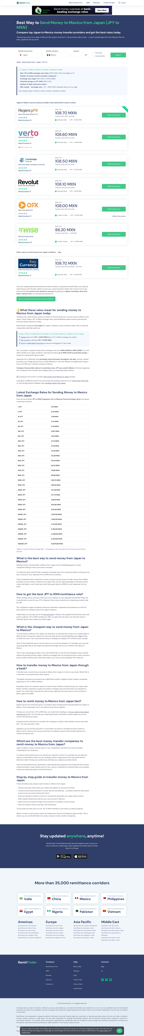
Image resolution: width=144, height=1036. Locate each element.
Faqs (75, 975)
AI (101, 971)
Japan (38, 62)
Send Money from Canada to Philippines (29, 937)
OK (119, 1031)
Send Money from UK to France (54, 930)
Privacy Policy (103, 1031)
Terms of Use (78, 980)
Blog (102, 966)
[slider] (22, 117)
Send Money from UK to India (54, 926)
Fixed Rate (98, 53)
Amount (76, 51)
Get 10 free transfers (120, 216)
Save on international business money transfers (36, 299)
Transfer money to (52, 51)
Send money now (113, 115)
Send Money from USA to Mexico (27, 926)
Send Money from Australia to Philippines (85, 926)
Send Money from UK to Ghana (54, 933)
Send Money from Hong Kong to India (84, 933)
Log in (122, 3)
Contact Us (49, 984)
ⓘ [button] (30, 86)
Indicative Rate (100, 56)
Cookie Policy (26, 1032)
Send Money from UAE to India (110, 926)
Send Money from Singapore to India (84, 935)
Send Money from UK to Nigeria (55, 928)
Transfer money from (25, 51)
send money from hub (80, 381)
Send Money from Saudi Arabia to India (112, 930)
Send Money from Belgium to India (55, 937)
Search (118, 55)
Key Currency (26, 340)
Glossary (76, 971)
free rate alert (48, 614)
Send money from (75, 3)
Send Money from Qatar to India (110, 940)
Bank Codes (77, 966)
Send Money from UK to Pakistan (55, 935)
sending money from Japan (55, 383)
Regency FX (25, 337)
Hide (59, 252)
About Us (49, 980)
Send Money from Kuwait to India (110, 937)
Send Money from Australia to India (84, 928)
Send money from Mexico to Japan (56, 377)
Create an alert (109, 3)
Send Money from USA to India (26, 930)
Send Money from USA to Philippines (28, 933)
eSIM (88, 3)
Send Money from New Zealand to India (85, 930)
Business (96, 3)
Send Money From (52, 966)
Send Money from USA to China (27, 928)
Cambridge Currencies (35, 343)
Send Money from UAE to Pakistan (111, 928)
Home (18, 62)
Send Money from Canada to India (28, 935)
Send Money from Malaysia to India (84, 937)
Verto (23, 343)
